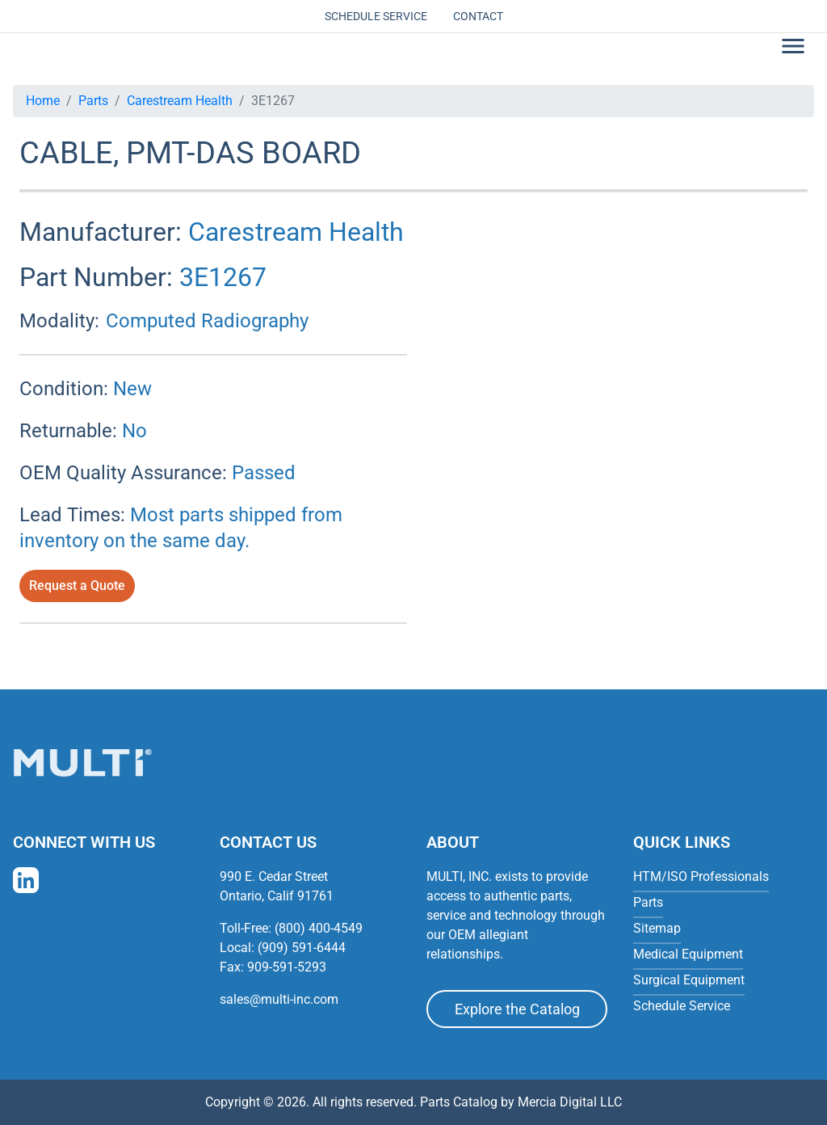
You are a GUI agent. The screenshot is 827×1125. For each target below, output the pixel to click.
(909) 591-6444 (302, 947)
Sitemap (657, 928)
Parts (93, 100)
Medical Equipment (688, 954)
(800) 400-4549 (319, 928)
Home (43, 100)
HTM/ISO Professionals (701, 876)
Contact (478, 16)
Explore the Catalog (517, 1009)
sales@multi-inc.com (279, 999)
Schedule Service (376, 16)
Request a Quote (77, 585)
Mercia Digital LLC (570, 1102)
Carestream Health (180, 100)
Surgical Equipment (689, 980)
